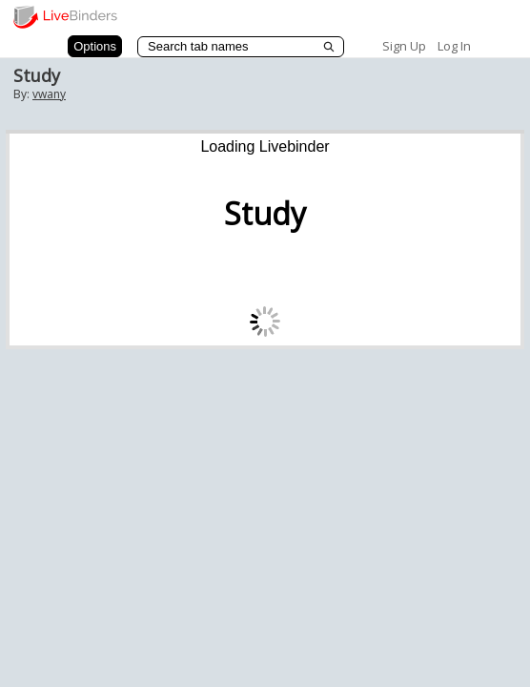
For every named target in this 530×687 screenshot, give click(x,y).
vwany (49, 94)
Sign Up (404, 45)
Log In (454, 45)
